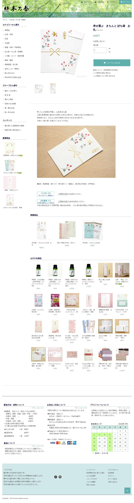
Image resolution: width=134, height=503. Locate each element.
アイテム (125, 2)
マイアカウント (113, 470)
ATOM (93, 485)
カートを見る (112, 479)
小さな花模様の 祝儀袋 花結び (88, 337)
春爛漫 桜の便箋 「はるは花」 (105, 311)
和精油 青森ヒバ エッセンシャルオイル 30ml (88, 282)
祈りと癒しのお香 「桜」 (105, 281)
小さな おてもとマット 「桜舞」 (55, 365)
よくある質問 (90, 15)
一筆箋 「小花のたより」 (11, 190)
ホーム (5, 20)
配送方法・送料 (58, 15)
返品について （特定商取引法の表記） (106, 70)
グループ (42, 15)
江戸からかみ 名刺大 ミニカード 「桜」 (71, 366)
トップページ (90, 470)
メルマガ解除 (90, 482)
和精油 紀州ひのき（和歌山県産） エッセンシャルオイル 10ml (71, 283)
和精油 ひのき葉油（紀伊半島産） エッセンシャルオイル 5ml (38, 283)
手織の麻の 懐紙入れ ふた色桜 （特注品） (122, 366)
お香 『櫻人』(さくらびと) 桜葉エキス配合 (122, 282)
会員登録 (100, 2)
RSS (88, 485)
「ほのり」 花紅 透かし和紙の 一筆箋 (88, 311)
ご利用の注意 (63, 194)
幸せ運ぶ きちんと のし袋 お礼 (42, 244)
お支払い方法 (75, 15)
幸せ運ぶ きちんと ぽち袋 (91, 243)
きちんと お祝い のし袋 (12, 173)
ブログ (119, 15)
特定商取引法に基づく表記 (95, 473)
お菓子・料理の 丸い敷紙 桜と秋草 (38, 365)
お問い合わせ (106, 15)
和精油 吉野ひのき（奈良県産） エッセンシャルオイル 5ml (55, 283)
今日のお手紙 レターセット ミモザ (122, 311)
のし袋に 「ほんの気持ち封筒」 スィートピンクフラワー (71, 338)
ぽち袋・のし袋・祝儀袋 (17, 20)
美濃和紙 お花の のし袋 (13, 155)
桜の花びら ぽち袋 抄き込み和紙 (38, 337)
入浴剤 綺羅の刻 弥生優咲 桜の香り (55, 311)
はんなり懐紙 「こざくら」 (105, 337)
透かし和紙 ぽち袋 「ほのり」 (66, 243)
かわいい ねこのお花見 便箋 (12, 207)
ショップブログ (91, 479)
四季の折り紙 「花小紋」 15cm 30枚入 (105, 365)
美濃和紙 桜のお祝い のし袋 (55, 337)
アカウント (88, 2)
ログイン (113, 2)
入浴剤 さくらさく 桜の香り (38, 311)
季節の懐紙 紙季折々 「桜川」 (121, 337)
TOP (14, 15)
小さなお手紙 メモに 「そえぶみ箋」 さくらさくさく (88, 366)
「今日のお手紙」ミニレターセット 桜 (71, 311)
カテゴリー (27, 15)
